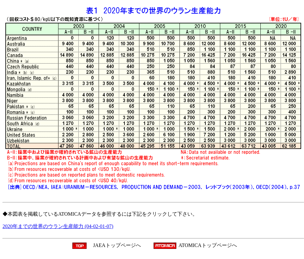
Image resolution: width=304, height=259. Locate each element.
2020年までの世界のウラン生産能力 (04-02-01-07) (58, 226)
